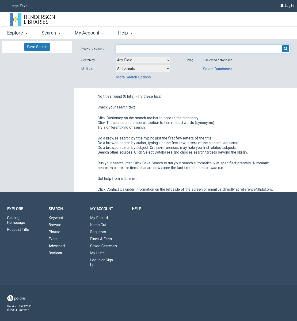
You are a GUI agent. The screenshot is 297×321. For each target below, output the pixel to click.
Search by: (88, 60)
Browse (55, 225)
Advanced (57, 246)
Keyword (56, 218)
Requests (98, 232)
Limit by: (87, 68)
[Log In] (282, 6)
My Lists (97, 253)
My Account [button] (89, 33)
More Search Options (133, 77)
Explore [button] (17, 33)
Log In (289, 6)
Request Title (18, 229)
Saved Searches (103, 246)
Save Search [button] (37, 47)
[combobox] (143, 60)
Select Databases (217, 69)
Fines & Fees (101, 239)
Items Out (98, 225)
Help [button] (125, 33)
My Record (99, 218)
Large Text (18, 6)
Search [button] (51, 33)
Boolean (55, 253)
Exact (53, 239)
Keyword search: (93, 48)
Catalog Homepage (16, 220)
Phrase (54, 232)
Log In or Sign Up (101, 262)
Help (136, 209)
